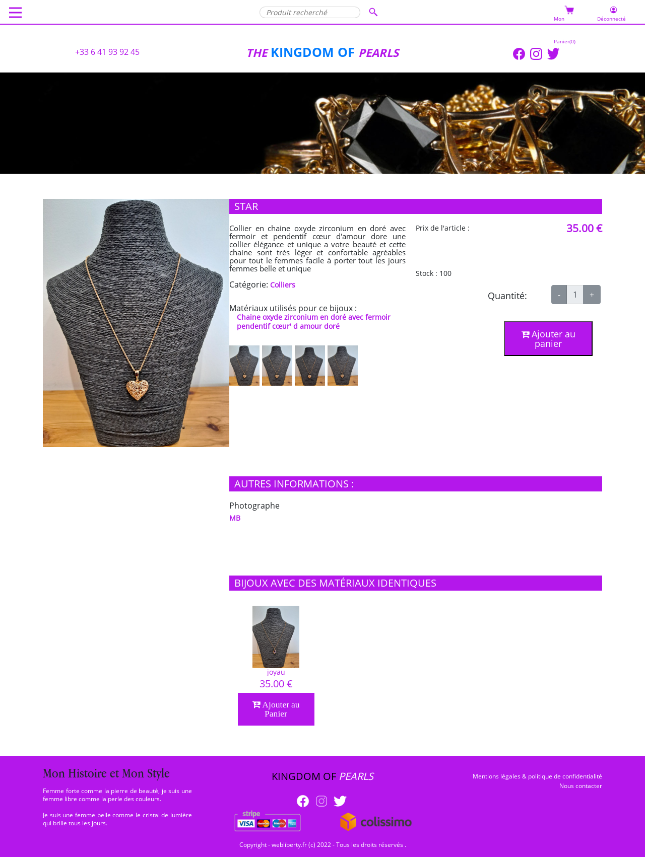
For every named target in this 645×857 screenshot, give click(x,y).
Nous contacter (580, 785)
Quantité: (507, 296)
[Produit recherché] (310, 12)
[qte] (575, 294)
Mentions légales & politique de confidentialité (537, 776)
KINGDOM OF (302, 51)
